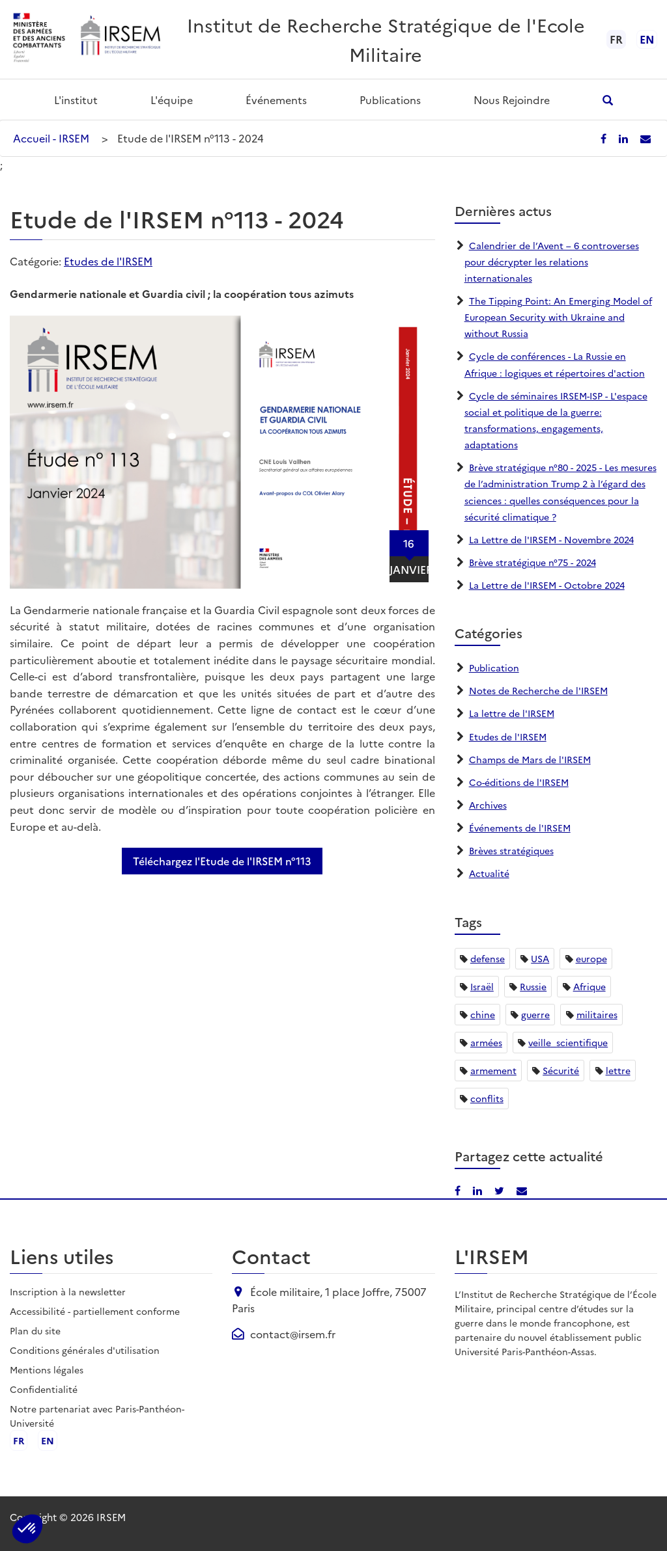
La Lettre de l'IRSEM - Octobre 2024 (547, 584)
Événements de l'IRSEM (520, 827)
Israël (482, 986)
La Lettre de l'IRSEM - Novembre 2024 (551, 539)
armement (493, 1070)
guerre (535, 1014)
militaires (596, 1014)
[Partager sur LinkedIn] (625, 138)
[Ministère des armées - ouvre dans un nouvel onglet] (40, 39)
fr (18, 1440)
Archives (488, 804)
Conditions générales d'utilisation (85, 1349)
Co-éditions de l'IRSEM (519, 782)
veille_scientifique (568, 1042)
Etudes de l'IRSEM (108, 261)
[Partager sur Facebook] (605, 138)
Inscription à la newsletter (68, 1291)
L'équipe (171, 99)
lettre (618, 1070)
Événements (276, 99)
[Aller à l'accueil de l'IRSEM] (120, 39)
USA (540, 958)
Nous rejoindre (512, 99)
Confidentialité (44, 1389)
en (647, 39)
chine (482, 1014)
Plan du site (35, 1330)
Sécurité (561, 1070)
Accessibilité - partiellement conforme (95, 1310)
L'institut (76, 99)
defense (487, 958)
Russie (533, 986)
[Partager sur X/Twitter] (500, 1190)
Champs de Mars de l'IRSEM (530, 759)
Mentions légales (46, 1369)
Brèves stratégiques (511, 850)
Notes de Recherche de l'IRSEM (538, 690)
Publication (494, 667)
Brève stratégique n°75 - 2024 (532, 562)
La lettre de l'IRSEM (511, 713)
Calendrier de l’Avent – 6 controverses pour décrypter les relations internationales (551, 261)
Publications (390, 99)
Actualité (489, 873)
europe (591, 958)
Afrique (589, 986)
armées (486, 1042)
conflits (487, 1098)
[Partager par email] (645, 138)
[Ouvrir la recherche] (608, 100)
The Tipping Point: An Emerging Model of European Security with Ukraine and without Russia (558, 317)
